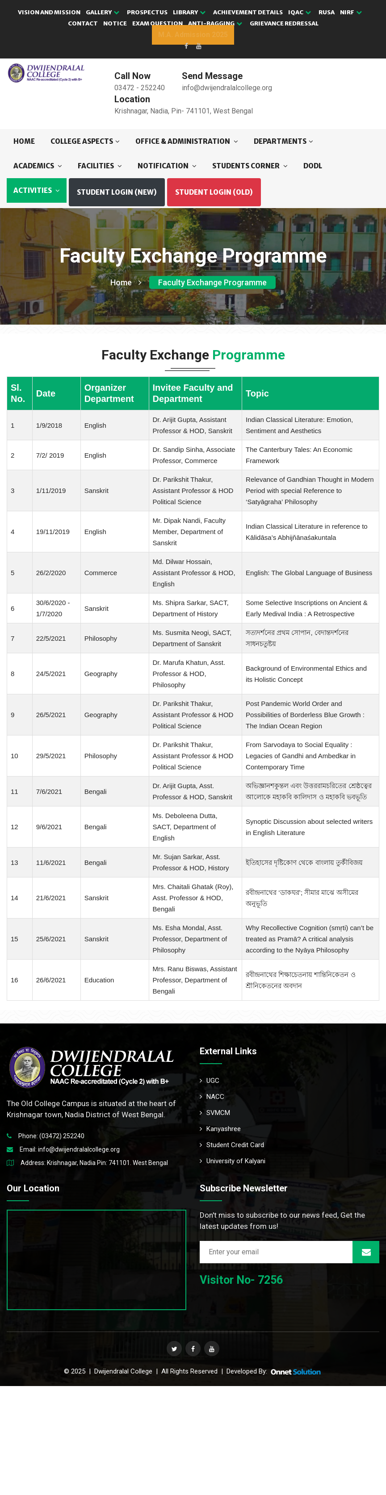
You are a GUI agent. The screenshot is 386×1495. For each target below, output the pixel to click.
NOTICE (115, 23)
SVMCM (215, 1113)
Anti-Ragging (215, 23)
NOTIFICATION (167, 166)
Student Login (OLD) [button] (214, 192)
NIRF (351, 12)
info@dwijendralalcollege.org (79, 1149)
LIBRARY (189, 12)
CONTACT (83, 23)
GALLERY (102, 12)
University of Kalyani (232, 1161)
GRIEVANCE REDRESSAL (284, 23)
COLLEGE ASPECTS (85, 141)
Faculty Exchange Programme (212, 282)
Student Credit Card (232, 1145)
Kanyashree (220, 1129)
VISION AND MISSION (49, 12)
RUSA (327, 12)
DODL (312, 166)
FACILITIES (100, 166)
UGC (209, 1081)
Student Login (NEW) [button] (117, 192)
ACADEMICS (37, 166)
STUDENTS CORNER (250, 166)
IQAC (299, 12)
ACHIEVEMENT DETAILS (248, 12)
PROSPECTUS (147, 12)
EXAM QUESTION (157, 23)
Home (24, 141)
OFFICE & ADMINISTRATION (186, 141)
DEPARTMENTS (283, 141)
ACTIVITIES (36, 190)
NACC (212, 1097)
